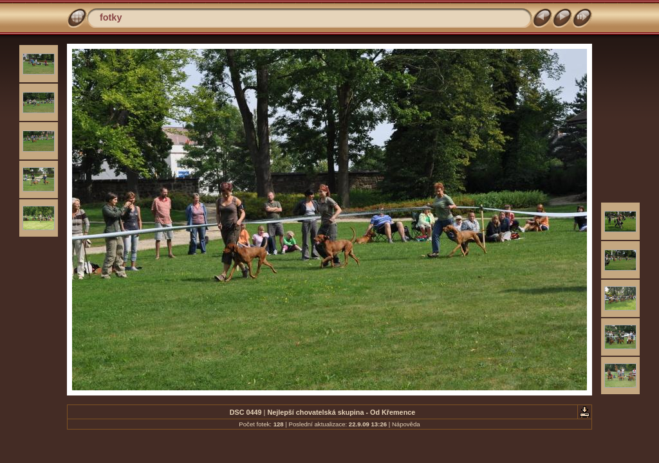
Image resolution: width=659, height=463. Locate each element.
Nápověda (406, 424)
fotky (111, 17)
